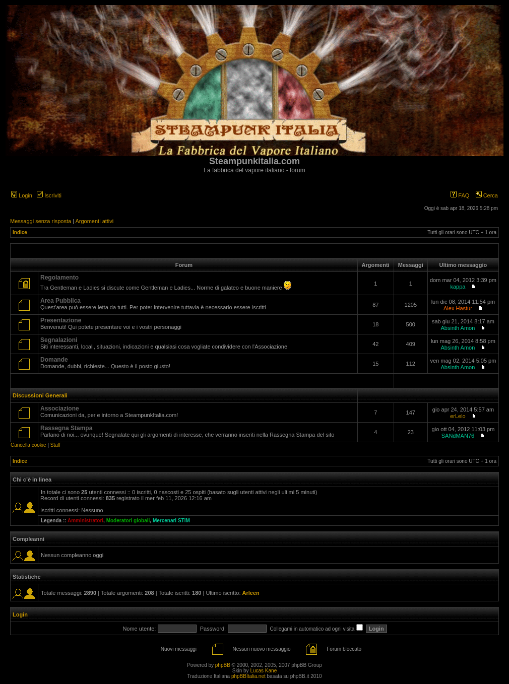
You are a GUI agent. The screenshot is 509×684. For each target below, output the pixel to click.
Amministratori (85, 520)
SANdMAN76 (457, 436)
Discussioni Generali (40, 395)
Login (21, 195)
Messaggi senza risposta (40, 221)
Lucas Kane (263, 670)
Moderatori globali (128, 520)
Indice (20, 232)
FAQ (460, 195)
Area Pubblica (60, 300)
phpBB (222, 665)
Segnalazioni (58, 340)
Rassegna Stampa (66, 428)
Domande (54, 359)
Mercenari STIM (171, 520)
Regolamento (59, 277)
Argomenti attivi (94, 221)
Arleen (251, 593)
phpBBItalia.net (248, 676)
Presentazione (60, 320)
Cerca (487, 195)
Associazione (59, 408)
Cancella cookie (28, 445)
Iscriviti (49, 195)
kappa (457, 287)
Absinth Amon (457, 328)
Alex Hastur (457, 308)
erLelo (458, 416)
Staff (55, 445)
